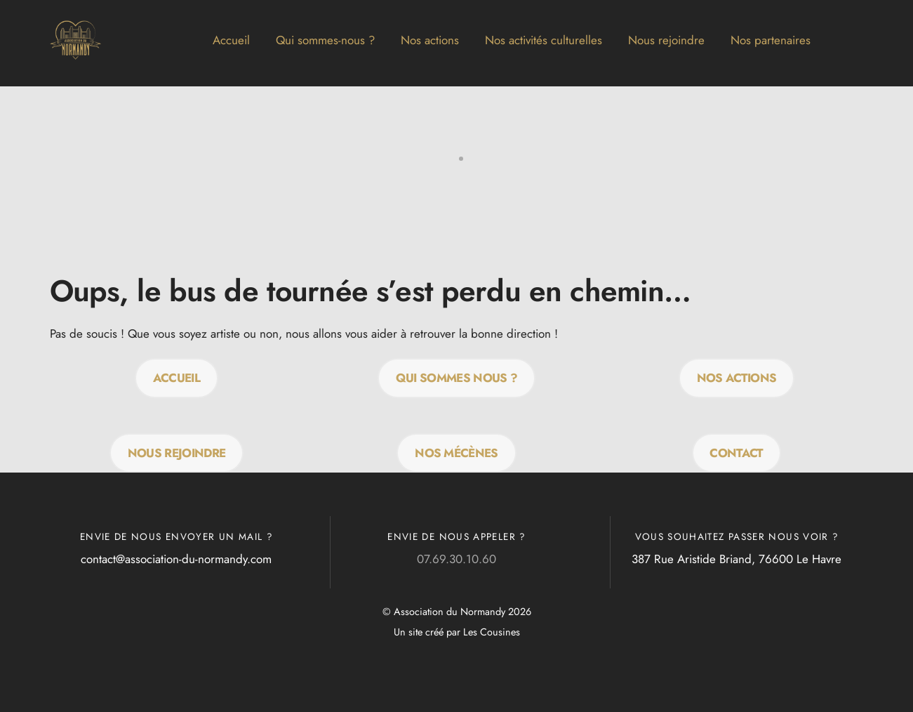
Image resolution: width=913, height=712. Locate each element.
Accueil (231, 40)
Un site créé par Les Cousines (457, 632)
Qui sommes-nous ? (325, 40)
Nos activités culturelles (543, 40)
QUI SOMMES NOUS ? (456, 377)
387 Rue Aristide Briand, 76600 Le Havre (736, 559)
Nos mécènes (456, 452)
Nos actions (430, 40)
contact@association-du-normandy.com (176, 559)
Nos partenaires (771, 40)
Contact (736, 452)
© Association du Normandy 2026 (456, 612)
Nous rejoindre (666, 40)
